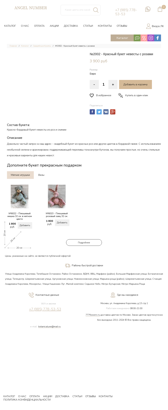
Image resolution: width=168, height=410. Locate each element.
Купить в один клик (133, 95)
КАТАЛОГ (10, 26)
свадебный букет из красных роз (73, 144)
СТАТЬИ (88, 26)
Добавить (25, 225)
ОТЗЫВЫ (122, 26)
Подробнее (84, 242)
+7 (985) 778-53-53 (126, 12)
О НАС (25, 26)
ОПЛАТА (39, 26)
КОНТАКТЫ (105, 26)
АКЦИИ (54, 26)
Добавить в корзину (135, 84)
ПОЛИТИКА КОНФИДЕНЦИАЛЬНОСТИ (27, 400)
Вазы (41, 175)
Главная (13, 46)
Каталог (138, 38)
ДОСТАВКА (71, 26)
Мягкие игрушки (20, 175)
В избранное (100, 95)
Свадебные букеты (42, 46)
